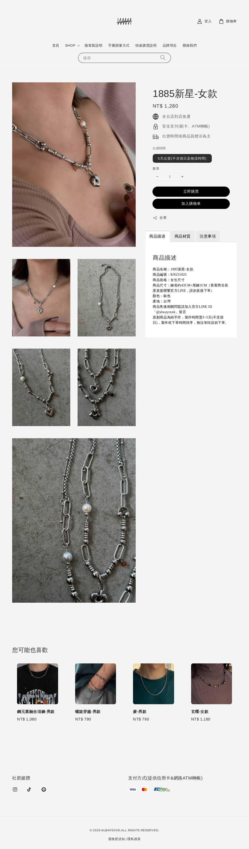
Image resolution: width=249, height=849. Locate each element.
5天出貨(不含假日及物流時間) (182, 158)
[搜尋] (163, 57)
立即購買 (191, 191)
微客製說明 (93, 45)
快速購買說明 (146, 45)
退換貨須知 (116, 839)
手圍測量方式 (119, 45)
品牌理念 (170, 45)
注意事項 (208, 236)
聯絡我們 (190, 45)
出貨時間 (159, 148)
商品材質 (183, 236)
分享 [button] (160, 218)
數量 (156, 168)
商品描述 (157, 236)
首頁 (55, 45)
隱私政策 (134, 839)
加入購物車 (191, 203)
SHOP (70, 45)
